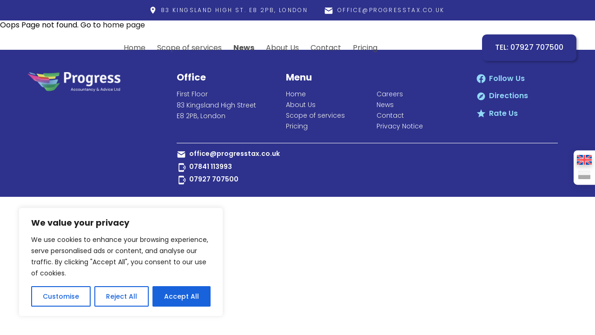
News (243, 47)
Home (134, 47)
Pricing (365, 47)
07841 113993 (210, 166)
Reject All (121, 296)
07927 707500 (213, 179)
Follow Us (507, 78)
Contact (326, 47)
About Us (282, 47)
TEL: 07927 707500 (529, 47)
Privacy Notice (400, 126)
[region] (121, 262)
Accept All (181, 296)
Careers (390, 94)
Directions (508, 95)
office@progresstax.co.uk (234, 153)
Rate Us (503, 113)
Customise (61, 296)
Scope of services (189, 47)
